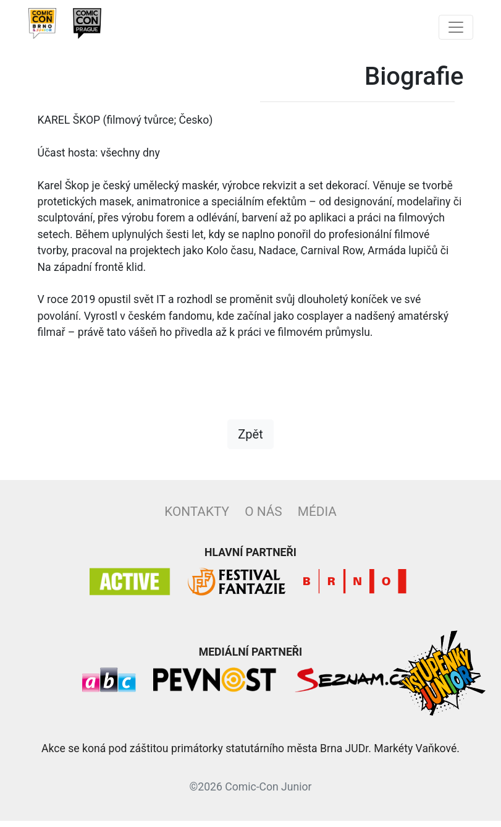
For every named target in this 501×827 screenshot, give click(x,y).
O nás (263, 517)
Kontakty (196, 517)
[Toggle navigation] (456, 27)
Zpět (250, 440)
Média (317, 517)
